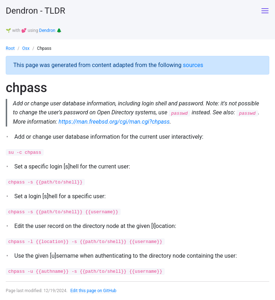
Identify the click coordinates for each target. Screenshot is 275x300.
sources (193, 65)
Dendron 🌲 (50, 30)
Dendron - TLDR (35, 11)
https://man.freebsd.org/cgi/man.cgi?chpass (114, 121)
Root (10, 48)
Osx (25, 48)
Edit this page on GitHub (93, 290)
